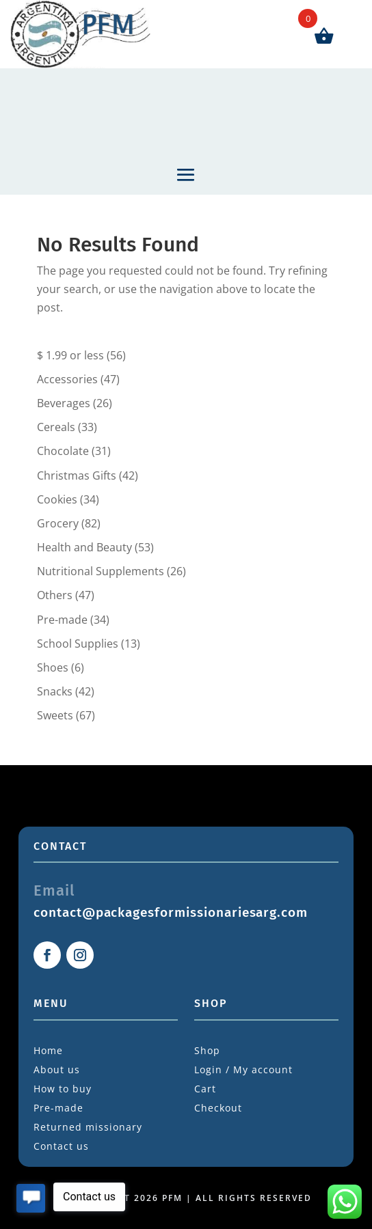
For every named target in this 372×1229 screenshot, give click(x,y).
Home (48, 1050)
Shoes (52, 667)
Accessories (67, 379)
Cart (205, 1088)
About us (57, 1069)
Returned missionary (88, 1126)
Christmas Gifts (76, 475)
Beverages (63, 403)
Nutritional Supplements (100, 571)
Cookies (57, 499)
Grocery (58, 523)
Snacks (54, 691)
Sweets (55, 715)
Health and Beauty (84, 547)
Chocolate (63, 450)
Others (54, 595)
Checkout (218, 1107)
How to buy (63, 1088)
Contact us (61, 1146)
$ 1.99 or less (70, 355)
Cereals (56, 426)
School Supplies (77, 643)
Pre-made (62, 619)
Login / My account (243, 1069)
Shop (207, 1050)
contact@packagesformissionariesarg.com (171, 912)
